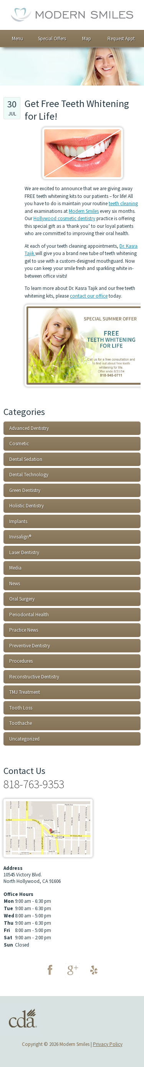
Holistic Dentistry (26, 505)
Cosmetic (19, 443)
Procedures (21, 661)
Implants (18, 521)
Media (15, 568)
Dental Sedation (25, 459)
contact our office (89, 296)
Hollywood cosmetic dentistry (64, 218)
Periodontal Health (29, 614)
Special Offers (52, 38)
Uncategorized (24, 739)
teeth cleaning (123, 203)
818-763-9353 (33, 784)
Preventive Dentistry (29, 645)
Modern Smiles (84, 211)
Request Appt (121, 38)
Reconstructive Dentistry (34, 676)
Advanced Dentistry (29, 428)
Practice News (23, 630)
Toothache (20, 723)
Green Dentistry (24, 490)
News (14, 583)
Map (86, 38)
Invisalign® (20, 537)
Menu (17, 38)
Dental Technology (28, 474)
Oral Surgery (22, 599)
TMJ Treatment (24, 692)
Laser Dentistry (24, 552)
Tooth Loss (20, 708)
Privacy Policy (107, 1044)
